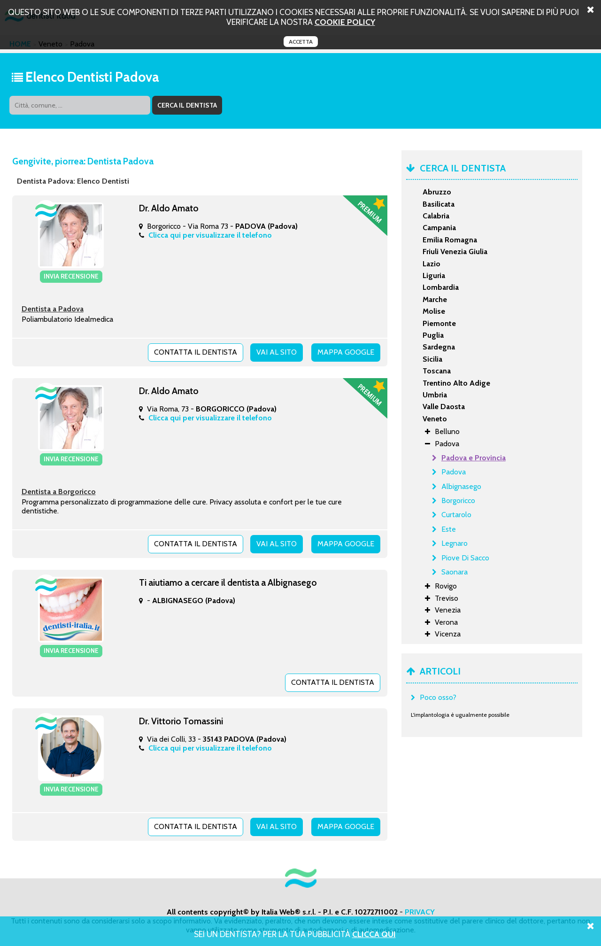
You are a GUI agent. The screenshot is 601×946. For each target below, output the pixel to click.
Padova (453, 471)
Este (448, 529)
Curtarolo (456, 514)
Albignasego (461, 486)
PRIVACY (420, 911)
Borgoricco (458, 500)
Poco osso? (438, 697)
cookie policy (345, 22)
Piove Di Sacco (465, 557)
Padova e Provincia (473, 457)
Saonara (454, 571)
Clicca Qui (374, 934)
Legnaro (454, 543)
